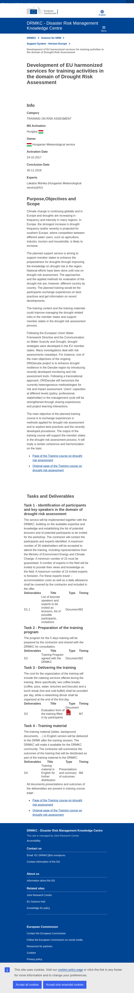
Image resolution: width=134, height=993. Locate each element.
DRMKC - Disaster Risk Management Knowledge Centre (65, 830)
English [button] (102, 13)
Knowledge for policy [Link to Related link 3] (38, 908)
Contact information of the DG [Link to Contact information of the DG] (43, 861)
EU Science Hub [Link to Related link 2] (36, 901)
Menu (104, 29)
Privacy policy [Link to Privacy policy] (34, 959)
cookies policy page (70, 969)
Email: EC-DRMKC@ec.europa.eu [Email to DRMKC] (46, 855)
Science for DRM (51, 37)
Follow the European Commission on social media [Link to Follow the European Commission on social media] (54, 939)
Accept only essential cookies (65, 984)
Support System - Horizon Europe (47, 43)
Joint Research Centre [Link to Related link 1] (39, 895)
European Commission (42, 926)
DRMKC (31, 37)
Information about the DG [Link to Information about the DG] (41, 880)
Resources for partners (39, 946)
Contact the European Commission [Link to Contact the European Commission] (46, 933)
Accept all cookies (27, 984)
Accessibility (33, 840)
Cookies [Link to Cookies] (31, 952)
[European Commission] (44, 10)
